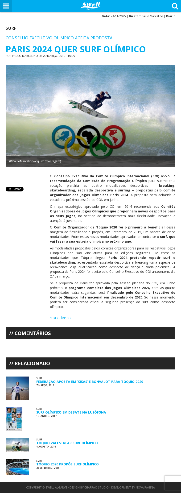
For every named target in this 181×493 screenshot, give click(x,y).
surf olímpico (60, 318)
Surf (11, 28)
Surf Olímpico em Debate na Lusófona (71, 412)
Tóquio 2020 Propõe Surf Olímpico (67, 464)
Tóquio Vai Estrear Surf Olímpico (67, 443)
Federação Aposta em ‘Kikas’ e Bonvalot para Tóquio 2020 (89, 381)
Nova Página (145, 487)
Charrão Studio (96, 487)
